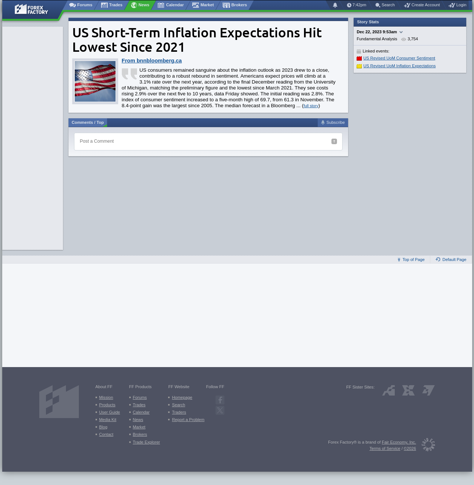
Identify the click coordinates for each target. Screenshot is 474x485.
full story (311, 106)
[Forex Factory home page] (35, 9)
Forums (140, 397)
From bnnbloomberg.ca (152, 61)
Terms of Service (385, 448)
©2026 (410, 448)
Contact (106, 434)
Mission (106, 397)
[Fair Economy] (425, 446)
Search (178, 405)
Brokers (140, 434)
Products (107, 405)
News (138, 419)
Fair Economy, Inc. (399, 442)
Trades (139, 405)
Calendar (141, 412)
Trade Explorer (146, 442)
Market (139, 427)
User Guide (109, 412)
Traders (179, 412)
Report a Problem (188, 419)
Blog (103, 427)
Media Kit (108, 419)
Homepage (182, 397)
